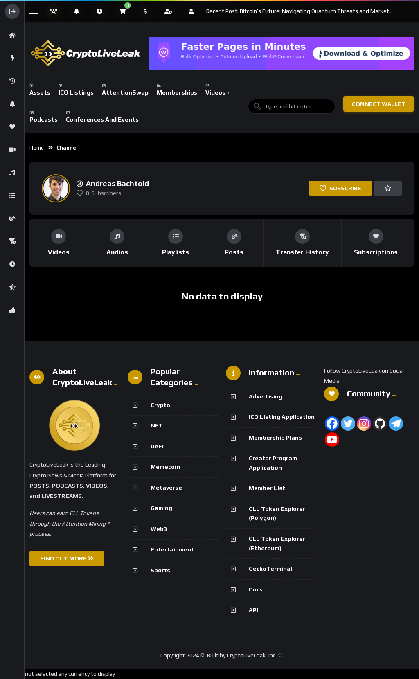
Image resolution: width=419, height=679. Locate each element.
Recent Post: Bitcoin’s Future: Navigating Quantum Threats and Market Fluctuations (297, 11)
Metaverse (166, 487)
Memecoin (165, 466)
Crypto (160, 405)
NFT (157, 425)
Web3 (159, 529)
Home (36, 148)
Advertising (265, 396)
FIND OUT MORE (67, 558)
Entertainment (172, 549)
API (253, 610)
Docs (256, 589)
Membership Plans (275, 437)
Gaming (161, 508)
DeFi (157, 446)
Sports (160, 570)
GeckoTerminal (270, 568)
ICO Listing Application (282, 417)
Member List (267, 488)
